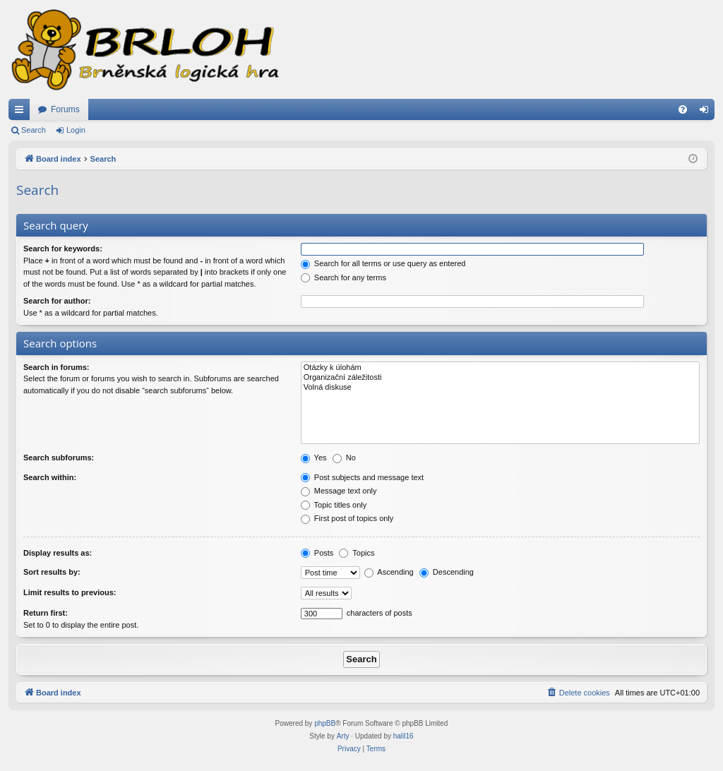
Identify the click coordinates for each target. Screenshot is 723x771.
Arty (343, 736)
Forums (65, 109)
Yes (314, 457)
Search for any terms (343, 277)
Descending (446, 572)
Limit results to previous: (69, 592)
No (344, 457)
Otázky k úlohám (500, 368)
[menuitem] (682, 109)
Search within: (49, 477)
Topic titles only (333, 505)
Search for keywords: (62, 248)
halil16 (403, 736)
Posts (317, 553)
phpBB (324, 723)
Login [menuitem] (707, 112)
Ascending (389, 572)
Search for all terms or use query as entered (383, 263)
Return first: (45, 613)
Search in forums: (56, 367)
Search (33, 130)
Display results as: (57, 553)
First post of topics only (347, 518)
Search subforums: (58, 457)
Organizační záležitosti (500, 378)
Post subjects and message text (362, 477)
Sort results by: (51, 572)
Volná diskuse (500, 388)
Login (75, 130)
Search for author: (56, 301)
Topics (356, 553)
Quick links (22, 112)
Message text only (339, 490)
